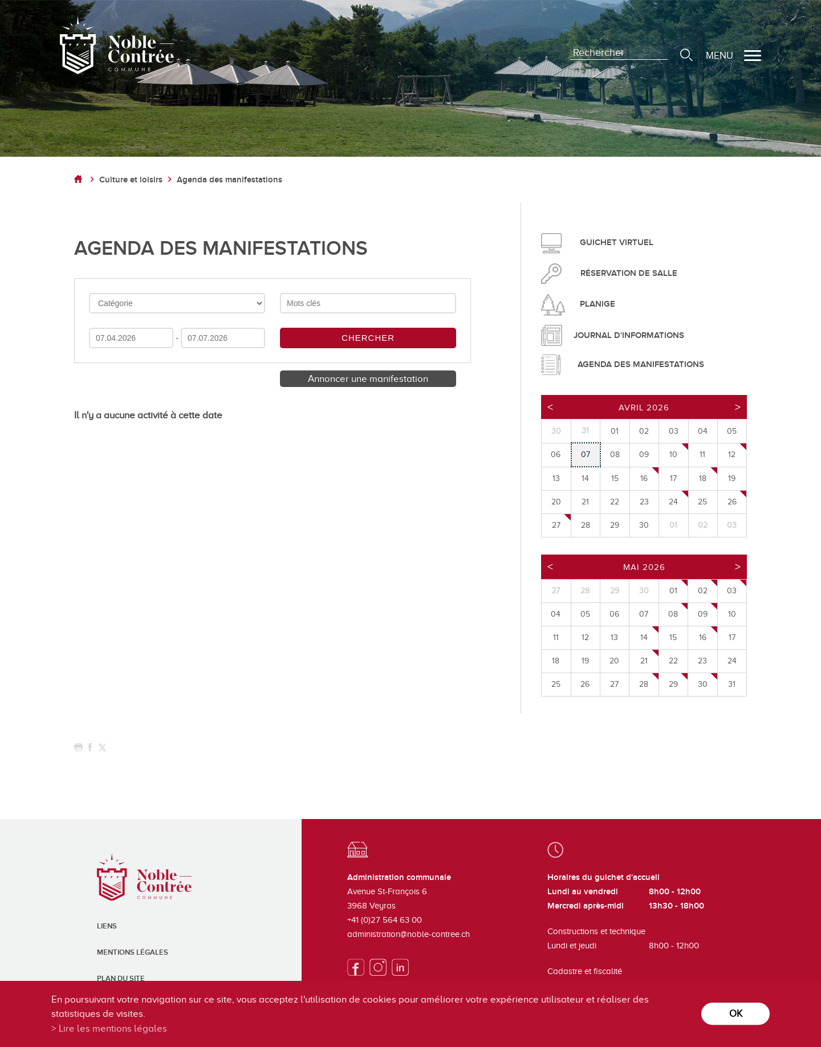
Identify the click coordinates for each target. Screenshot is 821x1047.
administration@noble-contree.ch (408, 934)
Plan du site (121, 978)
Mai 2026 (644, 567)
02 (703, 590)
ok (735, 1013)
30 (703, 684)
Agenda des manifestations (229, 179)
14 (644, 637)
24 (673, 502)
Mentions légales (132, 952)
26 (732, 502)
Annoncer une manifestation (368, 378)
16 (644, 478)
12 (731, 454)
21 (644, 661)
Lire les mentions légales (113, 1028)
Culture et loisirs (130, 179)
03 (732, 590)
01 (673, 590)
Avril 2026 (644, 407)
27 (556, 525)
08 (673, 614)
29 (673, 684)
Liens (107, 926)
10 (673, 454)
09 (703, 614)
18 (702, 478)
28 (643, 684)
